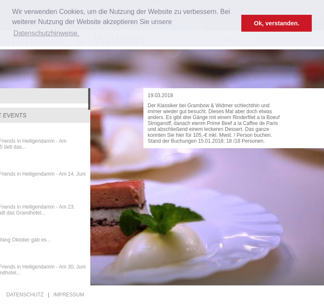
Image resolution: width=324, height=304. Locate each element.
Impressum (69, 295)
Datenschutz (24, 295)
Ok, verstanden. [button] (277, 23)
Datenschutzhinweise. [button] (46, 33)
